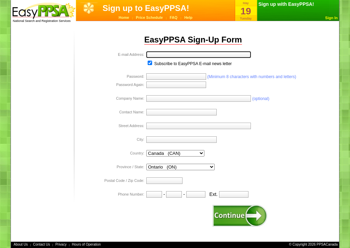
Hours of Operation (86, 244)
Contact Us (41, 244)
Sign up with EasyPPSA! (286, 4)
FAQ (174, 17)
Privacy (61, 244)
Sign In (331, 18)
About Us (21, 244)
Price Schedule (149, 17)
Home (124, 17)
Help (188, 17)
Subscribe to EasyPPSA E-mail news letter (190, 63)
